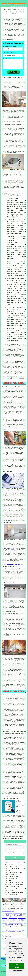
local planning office (15, 142)
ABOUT (17, 6)
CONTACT (20, 6)
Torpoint (4, 361)
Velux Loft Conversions (11, 920)
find (6, 770)
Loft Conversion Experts (15, 916)
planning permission (13, 140)
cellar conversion (10, 549)
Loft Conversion (5, 919)
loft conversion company (19, 145)
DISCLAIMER (24, 6)
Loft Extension (8, 913)
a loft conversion (14, 133)
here (8, 794)
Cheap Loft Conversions (19, 924)
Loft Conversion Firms (14, 921)
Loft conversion (6, 360)
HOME (11, 6)
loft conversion (18, 107)
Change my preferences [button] (16, 970)
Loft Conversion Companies (9, 925)
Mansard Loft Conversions (15, 923)
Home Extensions (17, 915)
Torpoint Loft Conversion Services (12, 838)
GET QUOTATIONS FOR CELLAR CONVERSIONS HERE (12, 564)
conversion (6, 82)
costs (5, 78)
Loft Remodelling (17, 913)
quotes (3, 698)
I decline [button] (17, 967)
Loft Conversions (21, 925)
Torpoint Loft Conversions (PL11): (10, 15)
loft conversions (13, 193)
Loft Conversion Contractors (19, 914)
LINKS (14, 6)
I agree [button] (16, 964)
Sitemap (3, 958)
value (5, 125)
